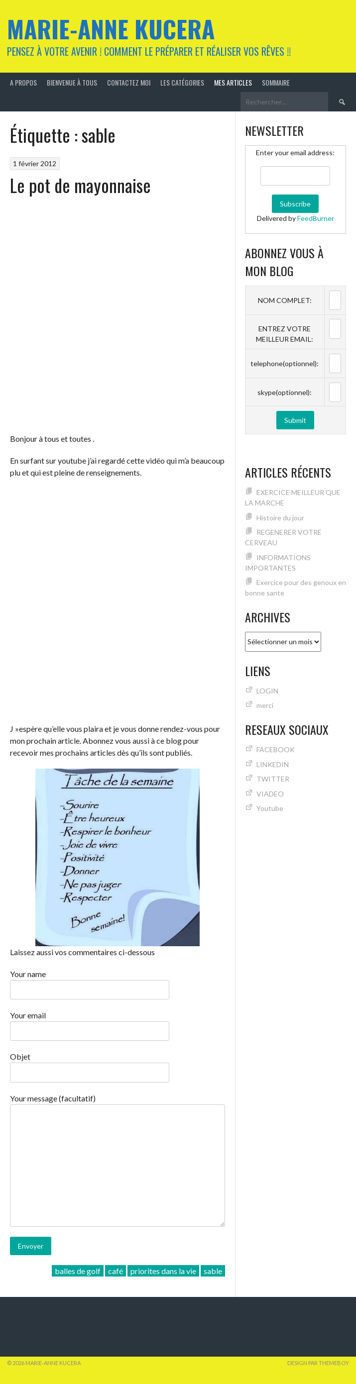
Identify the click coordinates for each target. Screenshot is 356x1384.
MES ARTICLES (233, 82)
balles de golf (78, 1271)
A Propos (23, 82)
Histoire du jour (280, 517)
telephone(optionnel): (284, 363)
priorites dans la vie (163, 1271)
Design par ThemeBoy (318, 1363)
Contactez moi (128, 82)
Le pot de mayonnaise (80, 185)
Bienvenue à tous (72, 82)
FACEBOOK (275, 749)
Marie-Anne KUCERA (111, 28)
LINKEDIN (272, 764)
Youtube (269, 808)
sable (213, 1271)
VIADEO (270, 794)
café (115, 1271)
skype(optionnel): (284, 392)
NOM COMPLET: (285, 300)
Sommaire (276, 82)
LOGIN (267, 691)
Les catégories (182, 82)
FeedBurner (315, 218)
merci (264, 705)
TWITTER (272, 779)
